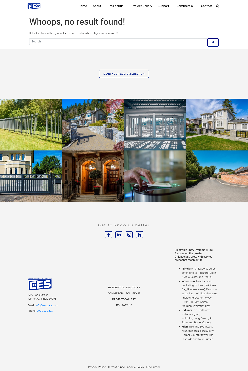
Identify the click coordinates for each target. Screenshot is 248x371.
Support (163, 6)
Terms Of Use (116, 367)
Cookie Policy (135, 367)
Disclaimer (153, 367)
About (97, 6)
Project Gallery (142, 6)
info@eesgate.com (47, 305)
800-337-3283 (45, 310)
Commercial (185, 6)
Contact (206, 6)
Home (82, 6)
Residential (116, 6)
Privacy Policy (97, 367)
